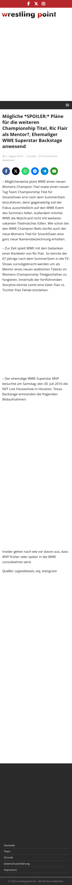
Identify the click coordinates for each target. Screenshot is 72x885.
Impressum (10, 870)
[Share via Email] (54, 171)
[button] (66, 105)
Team (7, 851)
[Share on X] (16, 171)
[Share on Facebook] (6, 171)
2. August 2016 (14, 156)
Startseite (9, 845)
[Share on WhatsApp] (25, 171)
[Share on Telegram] (44, 171)
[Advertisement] (36, 61)
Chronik (8, 857)
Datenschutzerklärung (17, 863)
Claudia (31, 156)
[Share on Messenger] (35, 171)
